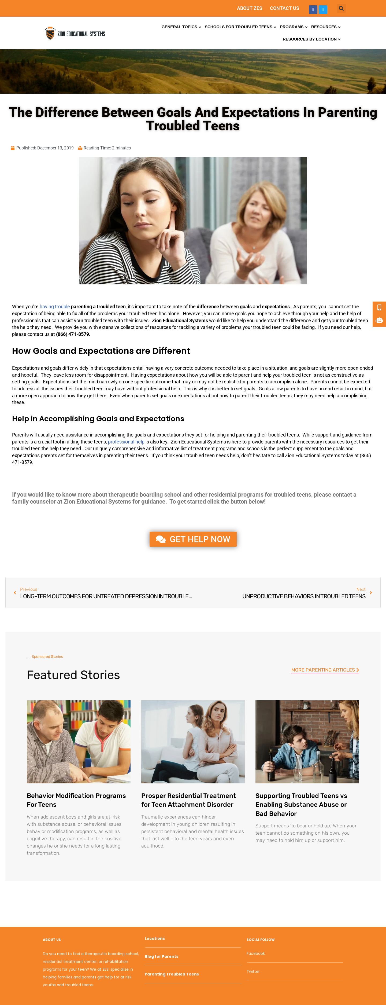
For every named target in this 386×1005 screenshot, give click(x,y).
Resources (324, 26)
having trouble (55, 306)
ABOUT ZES (249, 8)
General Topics (179, 26)
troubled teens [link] (276, 395)
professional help (126, 442)
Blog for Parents (161, 956)
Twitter (253, 971)
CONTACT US (284, 8)
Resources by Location (310, 39)
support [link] (323, 435)
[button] (341, 8)
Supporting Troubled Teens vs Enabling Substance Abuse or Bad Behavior (301, 804)
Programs (291, 26)
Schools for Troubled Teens (238, 26)
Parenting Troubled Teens (172, 974)
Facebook (256, 953)
